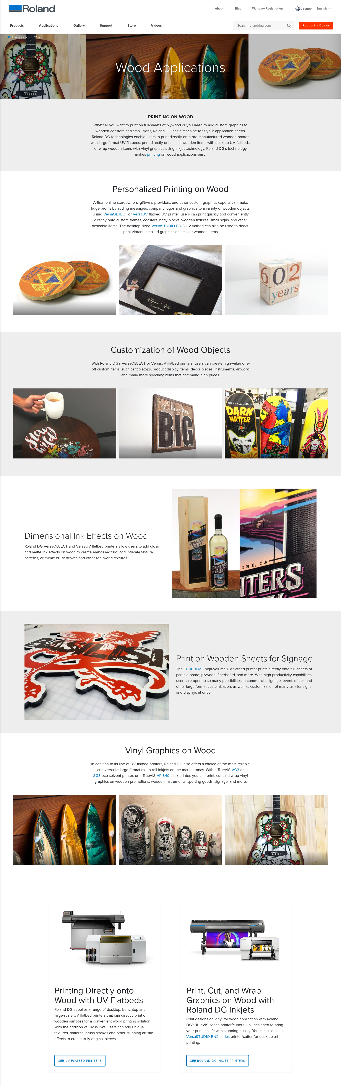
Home (9, 37)
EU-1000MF (194, 669)
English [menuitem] (324, 8)
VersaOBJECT (115, 214)
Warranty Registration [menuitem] (267, 8)
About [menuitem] (221, 8)
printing (153, 154)
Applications (22, 37)
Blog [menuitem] (238, 8)
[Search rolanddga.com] (262, 25)
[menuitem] (19, 25)
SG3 (97, 775)
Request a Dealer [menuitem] (316, 25)
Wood (37, 37)
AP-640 (163, 775)
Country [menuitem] (306, 9)
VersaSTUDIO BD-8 (168, 225)
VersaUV (140, 214)
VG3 (235, 769)
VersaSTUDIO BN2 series (208, 1036)
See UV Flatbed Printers (80, 1061)
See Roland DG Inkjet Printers (217, 1061)
